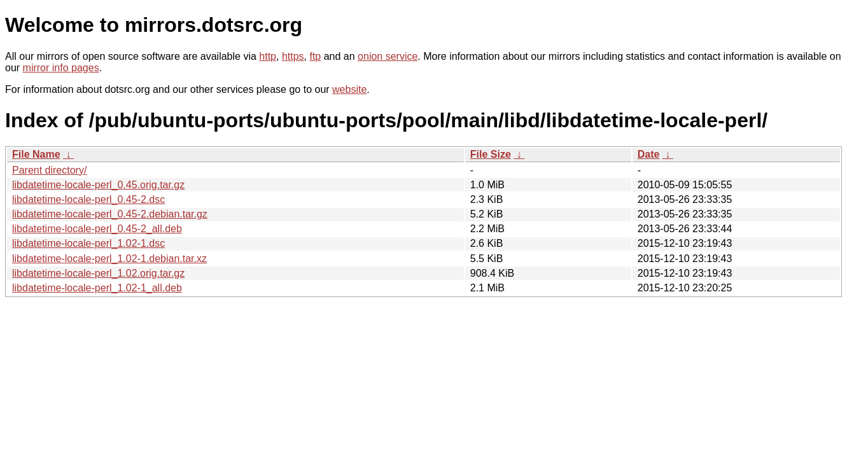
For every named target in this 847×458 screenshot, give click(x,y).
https (293, 56)
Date (649, 154)
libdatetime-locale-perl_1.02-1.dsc (88, 243)
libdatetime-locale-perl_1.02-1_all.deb (97, 287)
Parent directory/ (49, 170)
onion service (387, 56)
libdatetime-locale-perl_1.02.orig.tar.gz (98, 273)
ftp (315, 56)
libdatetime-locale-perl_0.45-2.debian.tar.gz (109, 214)
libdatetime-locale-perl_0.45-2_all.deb (97, 228)
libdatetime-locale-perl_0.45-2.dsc (88, 199)
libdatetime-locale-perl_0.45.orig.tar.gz (98, 184)
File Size (490, 154)
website (349, 89)
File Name (36, 154)
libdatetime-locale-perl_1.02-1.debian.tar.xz (109, 258)
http (267, 56)
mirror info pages (61, 67)
